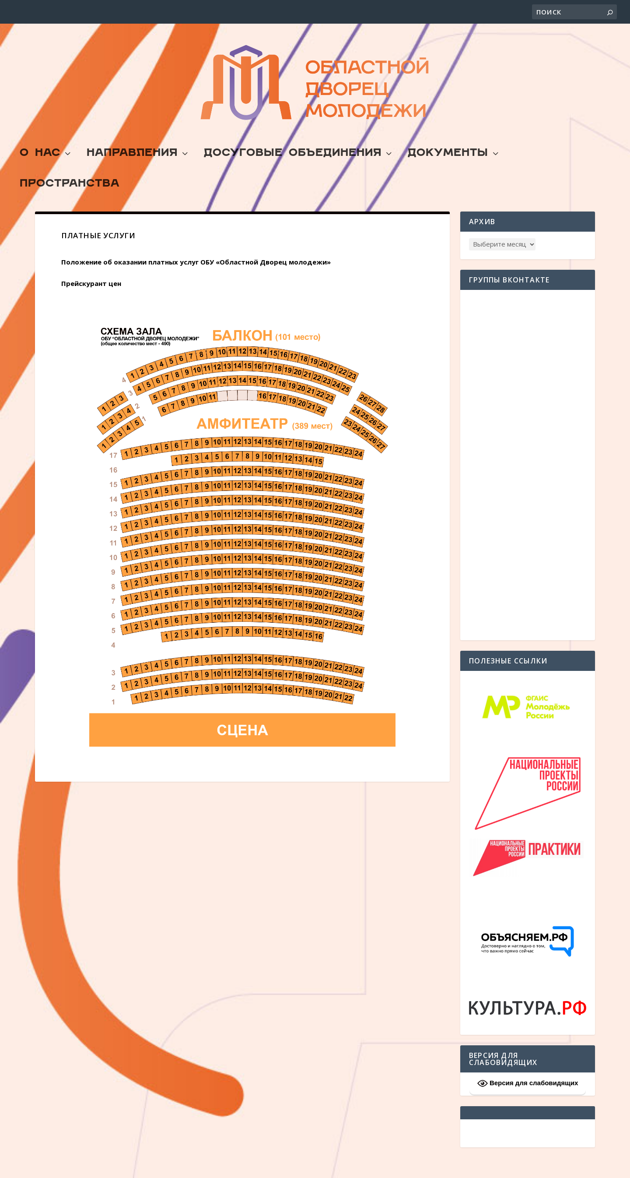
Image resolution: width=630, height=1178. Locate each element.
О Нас (40, 174)
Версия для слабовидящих (527, 1103)
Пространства (69, 205)
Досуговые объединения (293, 174)
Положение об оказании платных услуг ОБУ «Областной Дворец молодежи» (196, 281)
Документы (448, 174)
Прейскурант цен (91, 303)
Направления (132, 174)
